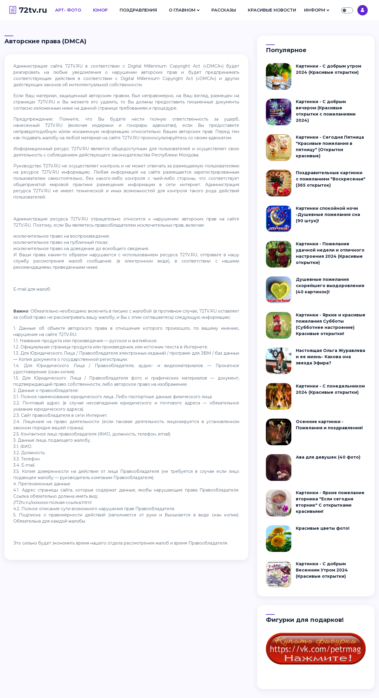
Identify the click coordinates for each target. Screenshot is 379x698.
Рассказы (223, 10)
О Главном (182, 10)
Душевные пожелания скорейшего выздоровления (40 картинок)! (330, 285)
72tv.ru (28, 10)
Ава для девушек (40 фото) (328, 457)
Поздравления (138, 10)
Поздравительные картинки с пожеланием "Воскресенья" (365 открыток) (330, 179)
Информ (314, 10)
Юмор (100, 10)
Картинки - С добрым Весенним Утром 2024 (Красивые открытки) (322, 570)
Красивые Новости (272, 10)
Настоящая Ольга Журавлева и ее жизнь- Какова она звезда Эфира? (330, 357)
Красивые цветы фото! (322, 528)
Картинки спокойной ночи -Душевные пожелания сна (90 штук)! (328, 214)
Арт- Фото (68, 10)
